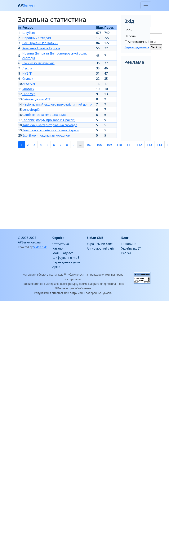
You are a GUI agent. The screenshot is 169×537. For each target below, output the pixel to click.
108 (99, 145)
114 (159, 145)
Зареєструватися (137, 47)
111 (129, 145)
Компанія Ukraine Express (41, 48)
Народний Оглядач (36, 38)
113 (149, 145)
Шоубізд (28, 33)
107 (89, 145)
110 (119, 145)
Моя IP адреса (62, 253)
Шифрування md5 (65, 257)
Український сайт (100, 244)
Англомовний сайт (100, 248)
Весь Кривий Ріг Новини (40, 43)
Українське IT (131, 248)
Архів (56, 267)
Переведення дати (66, 262)
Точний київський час (38, 63)
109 (109, 145)
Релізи (126, 253)
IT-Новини (128, 244)
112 (139, 145)
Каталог (58, 248)
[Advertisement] (36, 187)
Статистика (60, 244)
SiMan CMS (40, 247)
